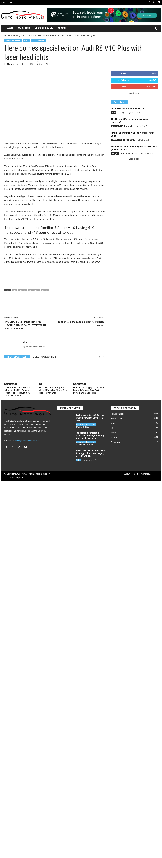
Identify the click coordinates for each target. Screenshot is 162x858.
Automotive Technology (86, 424)
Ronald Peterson (129, 153)
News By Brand (44, 28)
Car (20, 290)
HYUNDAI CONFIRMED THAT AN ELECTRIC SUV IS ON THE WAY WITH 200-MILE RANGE (25, 325)
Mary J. (10, 64)
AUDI (31, 35)
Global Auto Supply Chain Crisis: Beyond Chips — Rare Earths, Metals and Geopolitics (89, 390)
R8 (25, 290)
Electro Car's (116, 140)
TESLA (114, 437)
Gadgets (115, 153)
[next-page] (103, 357)
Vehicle (36, 290)
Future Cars (116, 442)
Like (154, 73)
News (113, 433)
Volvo (78, 460)
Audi (14, 290)
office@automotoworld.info (27, 441)
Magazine (24, 28)
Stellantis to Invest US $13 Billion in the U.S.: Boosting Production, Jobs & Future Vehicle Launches (17, 391)
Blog (136, 473)
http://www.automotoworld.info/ (34, 347)
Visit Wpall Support (15, 477)
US (33, 40)
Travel (61, 28)
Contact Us (146, 473)
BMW (114, 112)
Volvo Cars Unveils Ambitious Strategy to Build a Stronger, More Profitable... (90, 453)
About (127, 473)
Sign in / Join (7, 2)
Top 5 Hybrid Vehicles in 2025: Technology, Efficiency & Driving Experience (90, 435)
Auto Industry (10, 384)
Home (10, 28)
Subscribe (151, 86)
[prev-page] (99, 357)
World (41, 40)
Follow (152, 80)
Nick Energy (129, 139)
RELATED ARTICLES (17, 356)
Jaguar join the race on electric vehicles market (81, 323)
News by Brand (19, 35)
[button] (155, 28)
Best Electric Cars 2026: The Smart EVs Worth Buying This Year (90, 418)
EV (40, 384)
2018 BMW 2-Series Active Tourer (128, 108)
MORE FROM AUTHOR (44, 356)
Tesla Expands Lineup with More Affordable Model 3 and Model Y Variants (53, 390)
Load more (134, 159)
